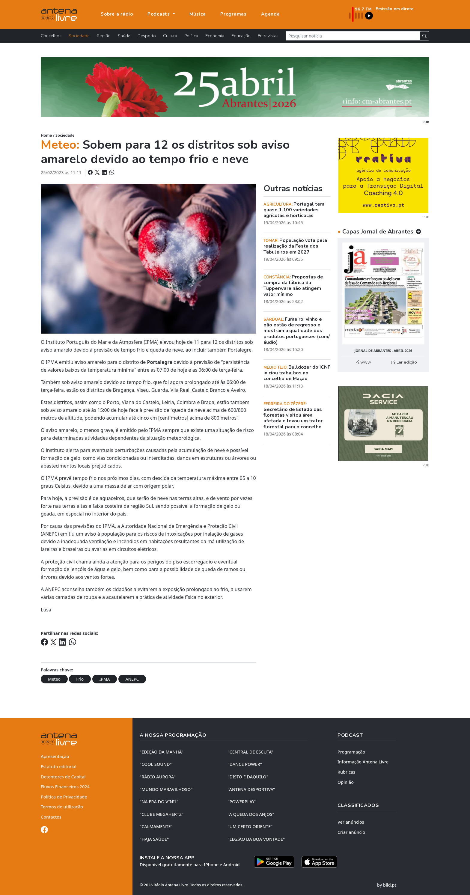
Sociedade (79, 36)
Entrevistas (268, 36)
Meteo (54, 679)
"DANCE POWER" (245, 764)
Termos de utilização (62, 807)
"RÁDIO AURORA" (157, 777)
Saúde (124, 36)
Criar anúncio (351, 832)
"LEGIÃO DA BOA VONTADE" (256, 839)
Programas (233, 14)
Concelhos (51, 36)
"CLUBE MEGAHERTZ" (161, 814)
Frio (80, 679)
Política (191, 36)
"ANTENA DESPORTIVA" (251, 789)
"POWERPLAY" (242, 801)
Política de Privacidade (64, 797)
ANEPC (132, 679)
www (363, 362)
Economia (214, 36)
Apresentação (55, 756)
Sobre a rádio (117, 14)
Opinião (346, 782)
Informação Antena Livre (363, 762)
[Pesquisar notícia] (353, 35)
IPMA (105, 679)
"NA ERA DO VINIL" (159, 801)
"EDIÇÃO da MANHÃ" (161, 752)
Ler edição (404, 362)
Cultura (170, 36)
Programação (351, 752)
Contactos (51, 817)
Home (46, 135)
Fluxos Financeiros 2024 (65, 786)
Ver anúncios (351, 822)
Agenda (270, 14)
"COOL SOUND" (156, 764)
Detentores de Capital (63, 777)
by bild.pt (386, 885)
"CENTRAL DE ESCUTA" (250, 752)
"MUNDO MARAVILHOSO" (166, 789)
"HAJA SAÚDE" (154, 839)
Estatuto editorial (58, 766)
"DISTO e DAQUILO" (248, 777)
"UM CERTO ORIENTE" (250, 826)
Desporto (147, 36)
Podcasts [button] (159, 14)
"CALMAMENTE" (156, 826)
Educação (241, 36)
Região (104, 36)
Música (197, 14)
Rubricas (346, 772)
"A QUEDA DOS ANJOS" (251, 814)
